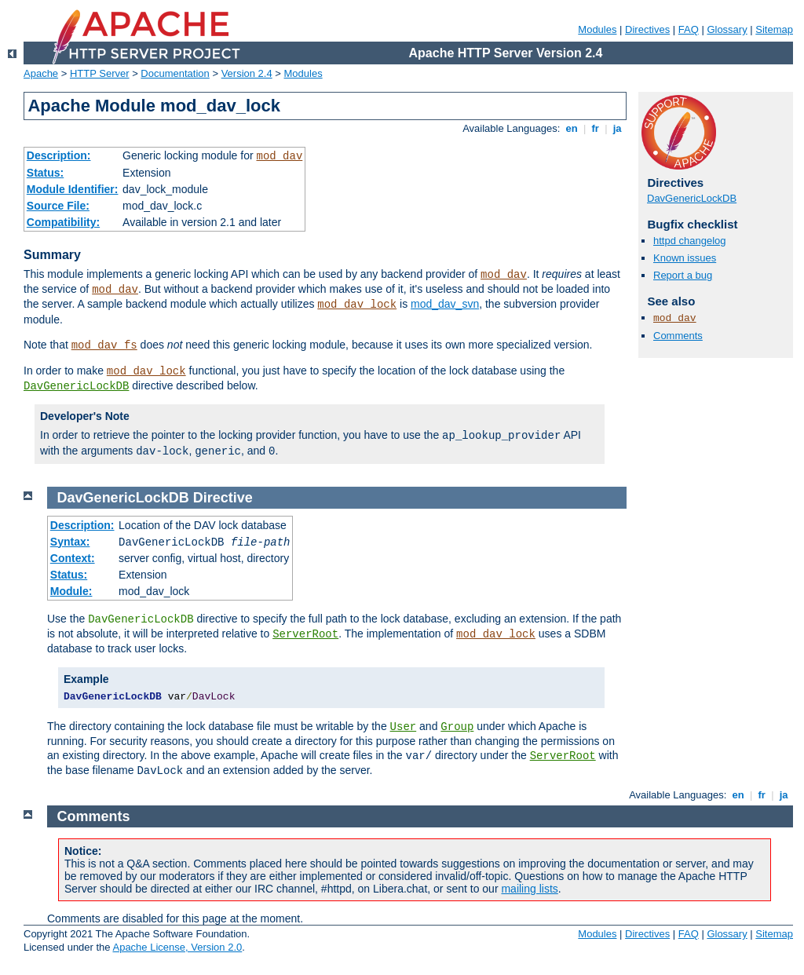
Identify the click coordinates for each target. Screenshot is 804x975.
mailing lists (529, 888)
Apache (41, 73)
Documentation (175, 73)
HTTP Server (100, 73)
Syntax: (70, 541)
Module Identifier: (73, 189)
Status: (45, 172)
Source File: (58, 205)
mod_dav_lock (357, 304)
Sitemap (774, 29)
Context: (72, 558)
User (403, 727)
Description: (59, 155)
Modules (597, 29)
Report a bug (682, 275)
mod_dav (279, 156)
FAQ (688, 29)
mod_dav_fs (104, 345)
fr (595, 128)
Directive (223, 498)
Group (456, 727)
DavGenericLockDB (76, 386)
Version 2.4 (246, 73)
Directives (647, 29)
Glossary (727, 29)
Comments (678, 335)
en (571, 128)
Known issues (684, 258)
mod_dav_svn (445, 304)
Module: (71, 591)
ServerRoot (305, 634)
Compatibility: (63, 222)
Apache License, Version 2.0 (177, 947)
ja (617, 128)
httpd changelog (689, 240)
